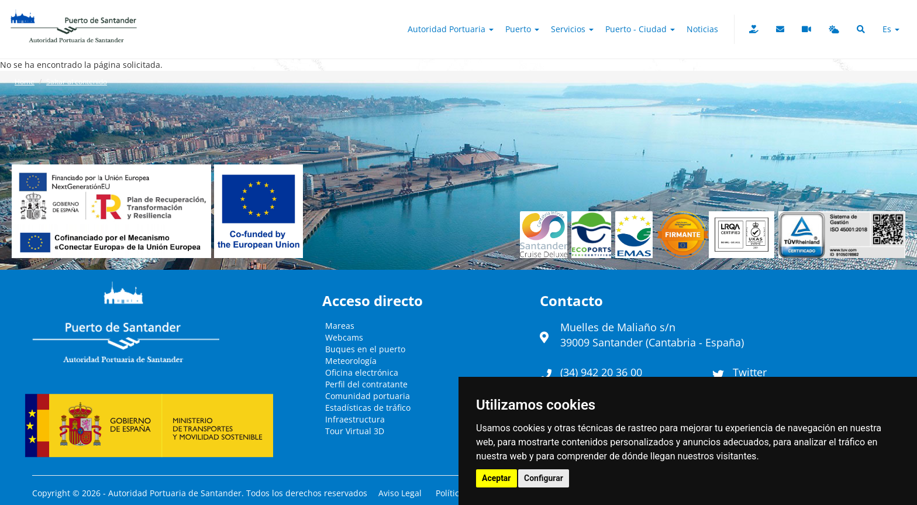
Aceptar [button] (496, 478)
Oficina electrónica (361, 372)
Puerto (522, 29)
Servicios (572, 29)
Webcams (344, 337)
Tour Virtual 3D (354, 431)
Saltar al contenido (76, 82)
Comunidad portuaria (367, 395)
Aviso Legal (400, 493)
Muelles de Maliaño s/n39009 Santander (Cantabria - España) (652, 334)
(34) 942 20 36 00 (601, 372)
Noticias (702, 29)
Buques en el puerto (365, 349)
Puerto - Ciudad (640, 29)
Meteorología (351, 360)
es (890, 29)
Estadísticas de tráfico (368, 407)
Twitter (750, 372)
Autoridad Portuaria (451, 29)
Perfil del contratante (366, 384)
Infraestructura (355, 419)
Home (25, 82)
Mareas (339, 325)
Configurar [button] (543, 478)
